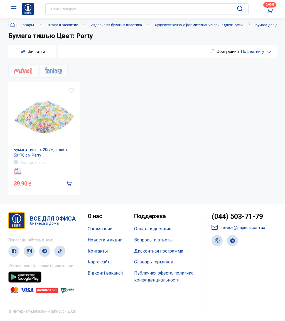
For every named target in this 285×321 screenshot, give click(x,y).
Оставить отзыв (31, 162)
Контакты (98, 251)
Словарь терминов (153, 262)
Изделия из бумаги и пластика (116, 25)
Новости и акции (105, 240)
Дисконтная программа (158, 251)
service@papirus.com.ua (238, 228)
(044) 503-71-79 (237, 217)
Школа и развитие (62, 25)
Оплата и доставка (153, 229)
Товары (27, 25)
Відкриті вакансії (105, 273)
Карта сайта (100, 262)
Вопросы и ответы (153, 240)
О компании (100, 229)
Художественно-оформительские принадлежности (199, 25)
